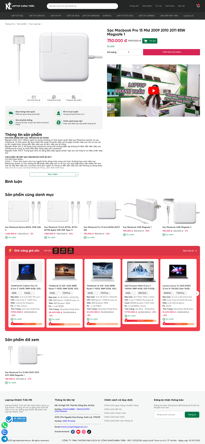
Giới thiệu (170, 6)
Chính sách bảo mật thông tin (118, 421)
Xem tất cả (188, 251)
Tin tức (158, 6)
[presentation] (196, 293)
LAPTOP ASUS (73, 16)
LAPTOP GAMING (147, 16)
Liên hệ (181, 6)
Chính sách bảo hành (114, 417)
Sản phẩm (147, 6)
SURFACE (107, 16)
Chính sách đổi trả (113, 409)
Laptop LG (189, 16)
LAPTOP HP (56, 16)
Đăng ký (192, 415)
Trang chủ (134, 6)
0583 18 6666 (68, 421)
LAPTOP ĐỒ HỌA (125, 16)
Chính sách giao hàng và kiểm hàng (121, 405)
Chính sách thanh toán (115, 413)
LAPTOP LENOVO (37, 16)
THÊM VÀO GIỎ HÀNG (171, 52)
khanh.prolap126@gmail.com (74, 427)
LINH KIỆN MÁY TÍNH (169, 16)
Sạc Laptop (34, 24)
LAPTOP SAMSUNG (91, 16)
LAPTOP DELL (17, 16)
